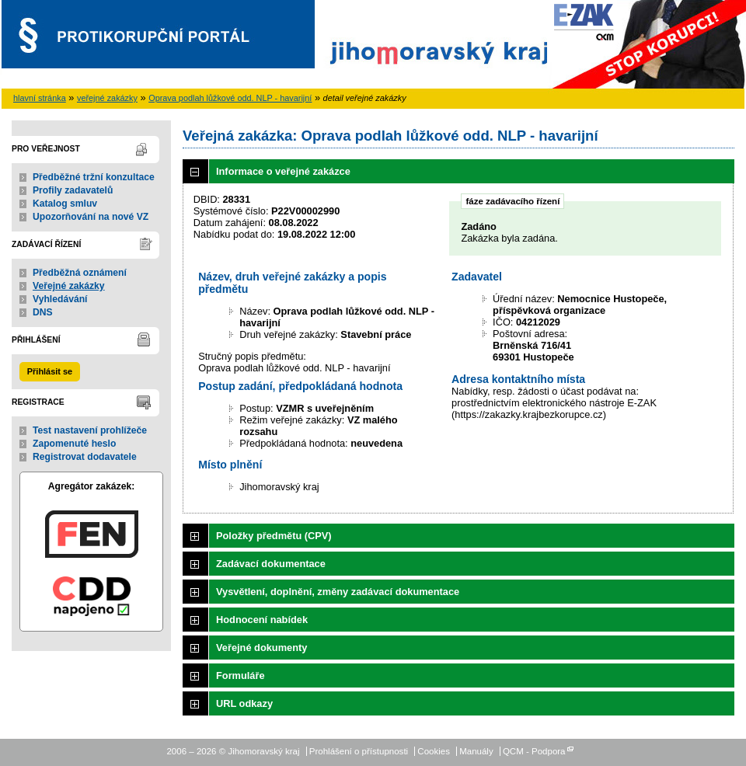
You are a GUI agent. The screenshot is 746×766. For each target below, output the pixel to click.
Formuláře (240, 675)
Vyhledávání (60, 299)
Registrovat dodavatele (85, 456)
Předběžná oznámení (80, 272)
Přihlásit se (49, 371)
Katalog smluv (65, 203)
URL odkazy (244, 703)
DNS (43, 312)
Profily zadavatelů (73, 190)
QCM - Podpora (534, 751)
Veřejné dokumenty (261, 647)
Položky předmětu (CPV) (274, 535)
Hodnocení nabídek (262, 619)
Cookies (433, 751)
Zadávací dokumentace (271, 563)
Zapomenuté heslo (74, 443)
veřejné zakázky (107, 98)
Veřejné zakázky (69, 285)
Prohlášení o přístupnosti (358, 751)
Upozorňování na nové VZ (90, 216)
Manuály (476, 751)
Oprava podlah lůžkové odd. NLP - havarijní (230, 98)
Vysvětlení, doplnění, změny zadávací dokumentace (337, 591)
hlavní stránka (39, 98)
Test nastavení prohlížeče (90, 430)
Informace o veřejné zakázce (283, 171)
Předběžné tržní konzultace (94, 177)
